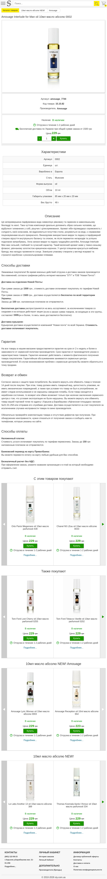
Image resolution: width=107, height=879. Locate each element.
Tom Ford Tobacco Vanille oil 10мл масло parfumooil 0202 (76, 620)
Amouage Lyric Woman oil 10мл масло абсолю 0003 (30, 712)
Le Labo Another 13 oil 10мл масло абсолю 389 (30, 805)
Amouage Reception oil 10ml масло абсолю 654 (77, 712)
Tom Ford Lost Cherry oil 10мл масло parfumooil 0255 (30, 620)
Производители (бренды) (50, 870)
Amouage (62, 108)
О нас (75, 866)
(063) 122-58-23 (11, 857)
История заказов (46, 857)
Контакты (77, 860)
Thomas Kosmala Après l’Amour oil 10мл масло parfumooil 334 (77, 805)
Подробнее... (30, 555)
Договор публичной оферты (86, 857)
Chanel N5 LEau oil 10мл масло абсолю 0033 (77, 527)
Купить (63, 138)
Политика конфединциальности (87, 870)
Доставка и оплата (81, 863)
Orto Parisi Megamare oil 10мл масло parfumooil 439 (30, 527)
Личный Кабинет (46, 860)
